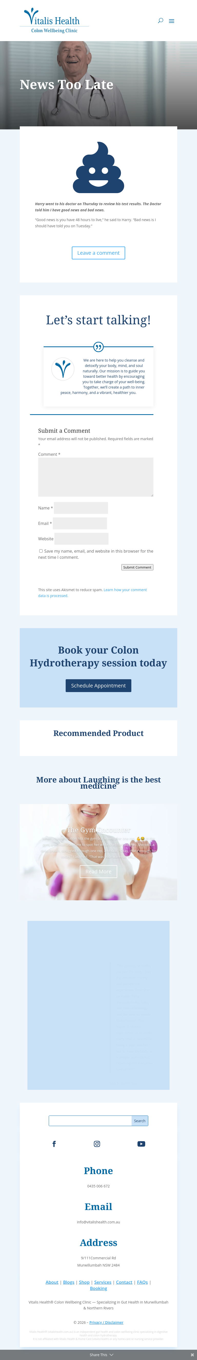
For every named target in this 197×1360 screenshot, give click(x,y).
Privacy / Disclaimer (106, 1322)
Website (46, 539)
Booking (98, 1288)
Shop (84, 1282)
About (52, 1282)
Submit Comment (137, 567)
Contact (124, 1282)
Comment (49, 454)
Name (45, 508)
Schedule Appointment (98, 685)
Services (102, 1282)
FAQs (142, 1282)
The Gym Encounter (98, 829)
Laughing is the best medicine (120, 782)
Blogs (68, 1282)
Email (45, 523)
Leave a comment (98, 252)
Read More (98, 871)
